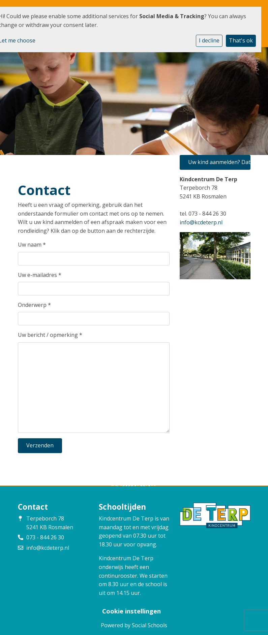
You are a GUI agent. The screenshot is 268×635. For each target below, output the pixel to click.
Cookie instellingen (131, 611)
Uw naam (32, 244)
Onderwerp (34, 305)
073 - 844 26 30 (45, 537)
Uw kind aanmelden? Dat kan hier (219, 162)
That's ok (241, 40)
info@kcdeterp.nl (201, 222)
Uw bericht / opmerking (50, 335)
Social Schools (149, 625)
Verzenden (40, 445)
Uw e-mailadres (39, 275)
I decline (209, 40)
